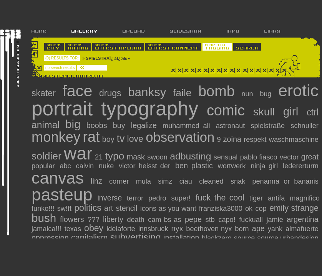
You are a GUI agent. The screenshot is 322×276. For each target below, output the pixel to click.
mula (143, 181)
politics (87, 208)
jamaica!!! (46, 229)
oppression (50, 237)
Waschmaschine (294, 139)
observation (180, 137)
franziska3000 (220, 208)
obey (93, 228)
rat (91, 137)
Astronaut (230, 126)
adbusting (190, 156)
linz (96, 181)
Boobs (96, 125)
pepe (193, 219)
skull (264, 112)
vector (289, 157)
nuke (106, 166)
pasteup (62, 194)
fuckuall (251, 219)
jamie (274, 219)
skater (44, 93)
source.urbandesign (288, 238)
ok (248, 208)
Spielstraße (268, 126)
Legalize (144, 125)
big (73, 124)
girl (291, 111)
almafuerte (302, 229)
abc (65, 166)
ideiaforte (120, 229)
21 (99, 157)
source (244, 238)
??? (93, 219)
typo (114, 156)
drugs (110, 93)
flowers (72, 219)
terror (135, 198)
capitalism (89, 237)
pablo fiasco (258, 157)
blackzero (217, 238)
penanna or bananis (285, 181)
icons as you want (168, 208)
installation (181, 237)
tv (121, 138)
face (77, 91)
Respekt (255, 139)
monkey (56, 137)
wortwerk (232, 166)
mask (136, 157)
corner (119, 181)
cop (260, 208)
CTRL (313, 112)
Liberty (113, 219)
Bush (44, 218)
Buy (119, 125)
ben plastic (194, 165)
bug (265, 94)
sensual (226, 157)
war (78, 153)
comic (226, 110)
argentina (303, 219)
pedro (157, 198)
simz (165, 181)
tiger (256, 198)
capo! (226, 219)
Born (242, 229)
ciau (185, 181)
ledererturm (301, 166)
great (310, 157)
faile (182, 93)
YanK (275, 229)
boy (108, 139)
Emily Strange (294, 208)
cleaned (211, 181)
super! (181, 198)
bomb (216, 91)
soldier (46, 156)
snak (238, 181)
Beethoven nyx (209, 229)
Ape (258, 228)
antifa (276, 198)
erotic (298, 90)
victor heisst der (144, 166)
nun (247, 94)
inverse (109, 198)
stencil (126, 208)
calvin (85, 166)
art (108, 208)
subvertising (135, 237)
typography (149, 109)
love (135, 139)
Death (135, 219)
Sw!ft (64, 208)
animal (46, 125)
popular (43, 166)
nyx (177, 228)
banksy (147, 92)
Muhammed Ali (186, 126)
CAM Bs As (164, 219)
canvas (58, 178)
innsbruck (153, 229)
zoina (232, 139)
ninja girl (264, 166)
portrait (62, 109)
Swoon (157, 157)
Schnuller (304, 126)
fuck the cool (220, 197)
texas (73, 229)
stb (210, 219)
